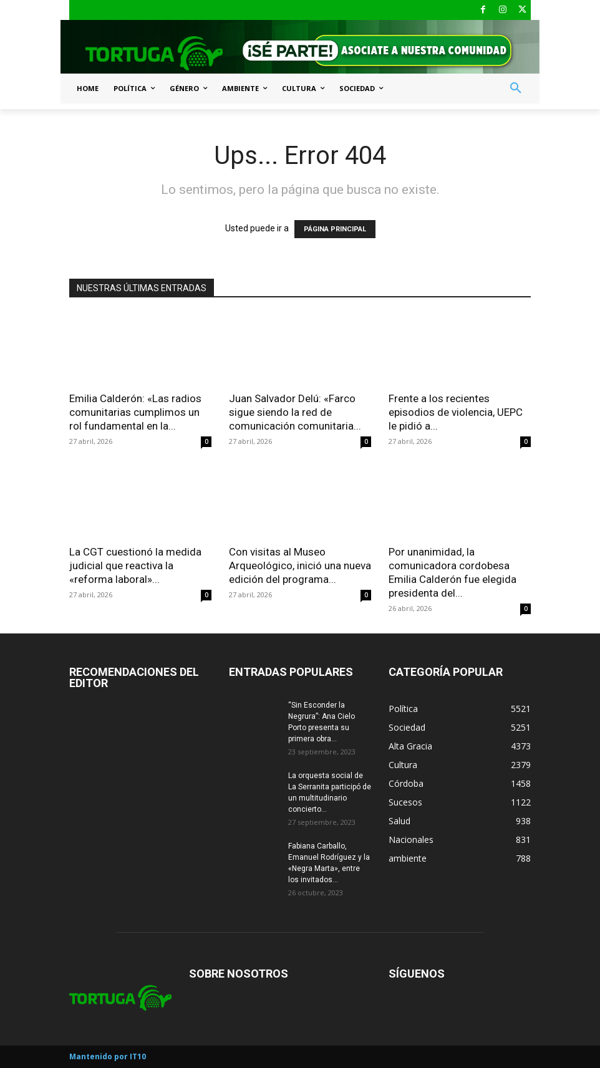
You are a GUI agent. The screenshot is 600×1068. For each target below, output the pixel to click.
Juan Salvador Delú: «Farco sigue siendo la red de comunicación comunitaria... (295, 412)
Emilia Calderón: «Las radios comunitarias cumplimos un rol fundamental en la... (135, 412)
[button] (516, 88)
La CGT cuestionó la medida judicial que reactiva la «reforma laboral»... (135, 565)
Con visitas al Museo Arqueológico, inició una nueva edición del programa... (300, 565)
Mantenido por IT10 (107, 1056)
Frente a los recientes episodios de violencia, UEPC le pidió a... (456, 412)
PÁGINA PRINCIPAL (335, 229)
